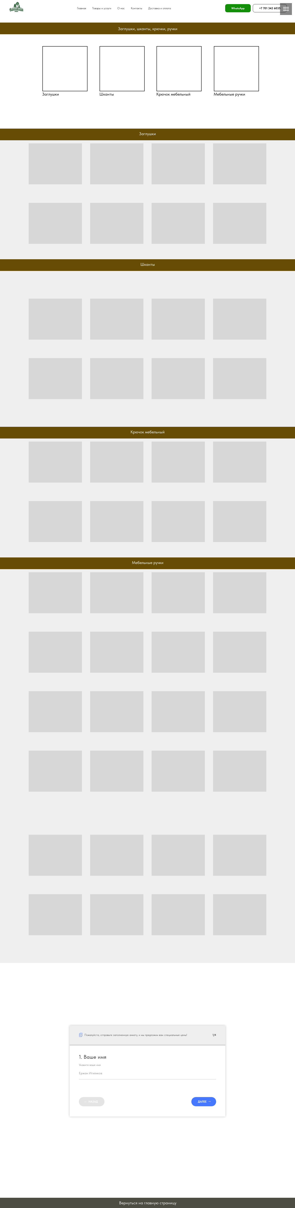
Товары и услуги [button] (101, 8)
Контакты (136, 8)
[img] (64, 68)
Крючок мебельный (173, 94)
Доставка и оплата (159, 8)
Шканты (106, 94)
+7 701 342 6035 (269, 8)
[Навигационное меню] (286, 9)
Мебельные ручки (229, 94)
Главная (81, 8)
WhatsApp (238, 8)
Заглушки (50, 94)
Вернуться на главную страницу (147, 1202)
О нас (121, 8)
